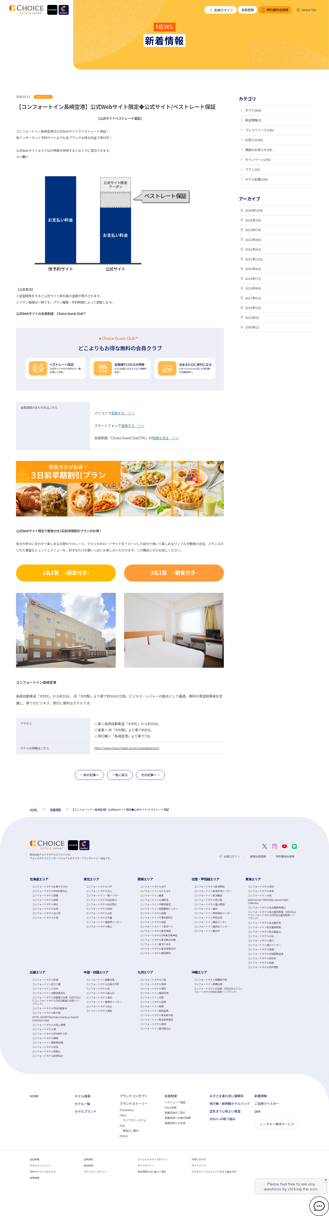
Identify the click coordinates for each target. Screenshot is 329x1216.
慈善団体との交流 (174, 1123)
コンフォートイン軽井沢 (207, 931)
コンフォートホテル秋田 (99, 908)
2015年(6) (252, 317)
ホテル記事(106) (256, 179)
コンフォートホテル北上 (99, 891)
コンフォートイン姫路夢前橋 (47, 1042)
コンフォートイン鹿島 (152, 895)
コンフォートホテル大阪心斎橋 (48, 1025)
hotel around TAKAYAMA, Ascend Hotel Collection (268, 901)
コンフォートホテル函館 (45, 895)
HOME (34, 1096)
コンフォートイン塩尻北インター (211, 926)
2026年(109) (254, 210)
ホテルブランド (85, 1111)
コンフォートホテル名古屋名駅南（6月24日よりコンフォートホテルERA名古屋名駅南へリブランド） (272, 915)
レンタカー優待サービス (277, 1124)
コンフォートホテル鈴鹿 (261, 962)
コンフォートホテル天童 (99, 917)
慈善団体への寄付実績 (177, 1118)
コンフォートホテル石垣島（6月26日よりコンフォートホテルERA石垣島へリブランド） (218, 990)
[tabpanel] (57, 922)
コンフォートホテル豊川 (261, 940)
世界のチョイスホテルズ (43, 1171)
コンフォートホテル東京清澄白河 (158, 948)
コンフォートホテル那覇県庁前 (210, 979)
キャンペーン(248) (258, 159)
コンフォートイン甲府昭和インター (212, 913)
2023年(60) (253, 239)
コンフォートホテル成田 (153, 922)
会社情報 (34, 1159)
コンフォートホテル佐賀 (153, 1002)
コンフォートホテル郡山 (99, 926)
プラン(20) (252, 169)
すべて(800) (253, 110)
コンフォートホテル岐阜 (261, 891)
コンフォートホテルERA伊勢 (263, 967)
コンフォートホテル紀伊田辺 (47, 1056)
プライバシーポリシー (95, 1171)
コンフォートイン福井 (205, 908)
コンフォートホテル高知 (99, 1010)
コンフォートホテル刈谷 (261, 936)
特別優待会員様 (275, 9)
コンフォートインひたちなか (155, 891)
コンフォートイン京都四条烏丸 (48, 993)
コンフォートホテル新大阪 (46, 1012)
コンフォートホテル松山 (99, 1006)
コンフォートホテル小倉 (153, 979)
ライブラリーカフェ (135, 1120)
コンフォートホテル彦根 (45, 979)
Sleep (123, 1136)
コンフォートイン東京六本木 (155, 944)
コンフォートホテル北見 (45, 908)
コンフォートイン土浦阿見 (154, 900)
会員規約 (88, 1159)
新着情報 (260, 1096)
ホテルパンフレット (40, 1165)
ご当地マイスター (266, 1103)
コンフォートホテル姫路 (45, 1038)
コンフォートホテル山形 (99, 913)
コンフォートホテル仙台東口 (101, 900)
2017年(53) (253, 298)
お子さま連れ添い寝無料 (226, 1096)
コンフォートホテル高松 (99, 997)
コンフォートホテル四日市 (262, 958)
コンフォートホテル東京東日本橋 (158, 940)
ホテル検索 (83, 1096)
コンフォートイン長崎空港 (154, 1010)
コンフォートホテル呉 (98, 988)
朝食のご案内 (131, 1130)
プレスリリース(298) (259, 130)
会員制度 (170, 1096)
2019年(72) (253, 278)
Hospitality (126, 1110)
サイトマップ (198, 1165)
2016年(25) (253, 307)
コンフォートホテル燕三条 (208, 900)
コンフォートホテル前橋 (153, 913)
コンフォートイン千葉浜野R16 (156, 917)
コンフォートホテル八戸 (99, 886)
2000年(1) (252, 327)
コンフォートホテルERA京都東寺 (49, 1008)
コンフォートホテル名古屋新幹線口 (266, 907)
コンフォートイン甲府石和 (208, 917)
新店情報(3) (253, 120)
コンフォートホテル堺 (44, 1029)
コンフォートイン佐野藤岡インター (159, 908)
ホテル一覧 (82, 1104)
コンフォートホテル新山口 (100, 993)
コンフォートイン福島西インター (104, 922)
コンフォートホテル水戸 (153, 886)
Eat (122, 1125)
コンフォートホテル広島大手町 (102, 984)
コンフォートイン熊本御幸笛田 (156, 1019)
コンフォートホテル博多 (153, 988)
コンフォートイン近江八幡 (46, 984)
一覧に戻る (120, 774)
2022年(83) (253, 249)
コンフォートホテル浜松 (261, 886)
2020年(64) (253, 268)
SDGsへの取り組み (222, 1119)
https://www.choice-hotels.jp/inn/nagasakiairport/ (126, 748)
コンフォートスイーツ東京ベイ (156, 926)
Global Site (306, 9)
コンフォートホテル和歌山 (46, 1051)
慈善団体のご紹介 (174, 1112)
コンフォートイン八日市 (45, 988)
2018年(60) (253, 288)
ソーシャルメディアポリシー (153, 1159)
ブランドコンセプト (134, 1096)
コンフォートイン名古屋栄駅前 (264, 927)
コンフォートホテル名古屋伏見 (264, 923)
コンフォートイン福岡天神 (154, 993)
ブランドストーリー (134, 1103)
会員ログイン (220, 9)
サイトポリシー (146, 1165)
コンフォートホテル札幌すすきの (50, 886)
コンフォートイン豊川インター (264, 945)
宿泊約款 (88, 1165)
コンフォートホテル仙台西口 (101, 904)
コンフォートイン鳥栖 (152, 1006)
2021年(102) (254, 259)
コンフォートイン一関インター (102, 895)
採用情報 (34, 1178)
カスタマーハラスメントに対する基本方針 (213, 1171)
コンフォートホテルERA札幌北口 (49, 891)
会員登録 (247, 9)
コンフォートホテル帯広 (45, 904)
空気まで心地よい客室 (224, 1111)
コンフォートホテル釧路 (45, 900)
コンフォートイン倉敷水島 (100, 979)
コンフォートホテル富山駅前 (209, 904)
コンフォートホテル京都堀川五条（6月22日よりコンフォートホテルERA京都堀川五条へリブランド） (56, 1000)
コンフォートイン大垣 (259, 895)
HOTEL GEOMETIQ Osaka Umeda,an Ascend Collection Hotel (55, 1018)
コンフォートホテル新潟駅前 (209, 886)
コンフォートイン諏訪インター (210, 922)
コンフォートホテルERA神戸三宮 (49, 1033)
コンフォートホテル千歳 (45, 917)
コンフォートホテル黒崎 (153, 984)
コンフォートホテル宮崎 (153, 1024)
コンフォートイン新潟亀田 (208, 895)
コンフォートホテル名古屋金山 (264, 931)
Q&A (257, 1111)
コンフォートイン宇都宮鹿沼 (155, 904)
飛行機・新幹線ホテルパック (229, 1103)
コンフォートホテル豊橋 (261, 949)
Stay (122, 1115)
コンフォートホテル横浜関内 (155, 953)
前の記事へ (91, 774)
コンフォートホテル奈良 (45, 1047)
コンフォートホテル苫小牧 (46, 913)
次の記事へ (149, 774)
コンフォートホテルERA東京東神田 (158, 935)
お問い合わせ (198, 1159)
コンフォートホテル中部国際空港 (265, 954)
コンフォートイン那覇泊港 (208, 984)
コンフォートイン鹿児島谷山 (155, 1028)
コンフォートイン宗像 (152, 997)
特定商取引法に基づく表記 (152, 1171)
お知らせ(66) (254, 139)
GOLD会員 (170, 1107)
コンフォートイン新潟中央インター (212, 891)
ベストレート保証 (174, 1102)
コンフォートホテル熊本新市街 (156, 1015)
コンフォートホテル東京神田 (155, 931)
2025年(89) (253, 220)
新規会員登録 (258, 856)
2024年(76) (253, 229)
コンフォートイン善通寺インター (104, 1002)
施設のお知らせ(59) (258, 149)
